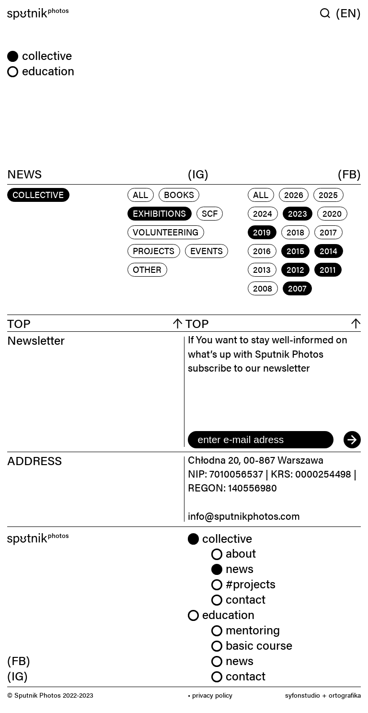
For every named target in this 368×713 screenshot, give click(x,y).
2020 (332, 213)
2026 (293, 194)
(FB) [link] (18, 660)
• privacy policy (210, 695)
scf (210, 213)
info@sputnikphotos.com (244, 515)
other (147, 269)
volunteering (165, 232)
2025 (328, 194)
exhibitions (159, 213)
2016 (262, 251)
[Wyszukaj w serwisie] (328, 13)
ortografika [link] (345, 695)
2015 (295, 251)
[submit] (352, 439)
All (140, 194)
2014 (328, 251)
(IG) (198, 173)
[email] (261, 439)
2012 (295, 269)
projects (153, 251)
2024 (262, 213)
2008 (262, 288)
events (206, 251)
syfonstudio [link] (302, 695)
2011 (328, 269)
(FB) (349, 173)
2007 (297, 288)
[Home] (94, 14)
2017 (328, 232)
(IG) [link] (17, 675)
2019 (262, 232)
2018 (295, 232)
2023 (297, 213)
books (179, 194)
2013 (262, 269)
